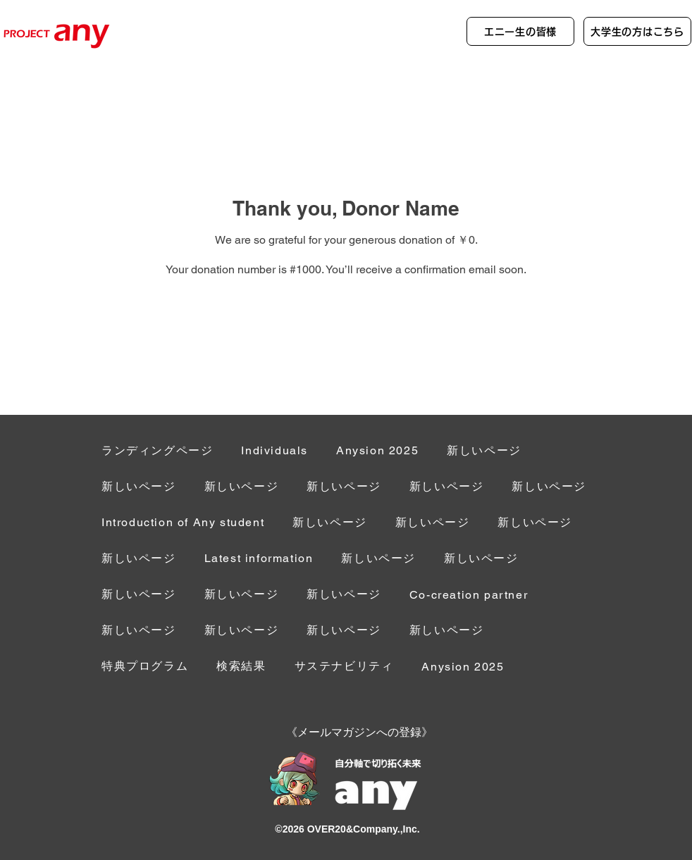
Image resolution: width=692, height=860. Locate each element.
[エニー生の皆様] (520, 31)
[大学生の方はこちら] (637, 31)
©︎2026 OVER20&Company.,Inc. (347, 829)
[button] (468, 595)
